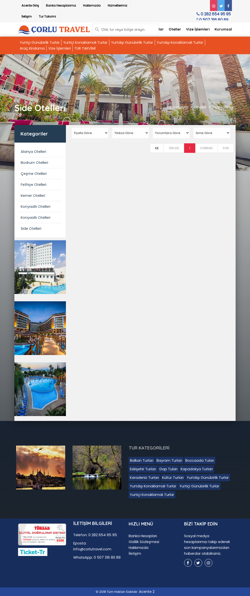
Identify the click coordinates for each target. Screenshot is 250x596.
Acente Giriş (30, 5)
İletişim (26, 16)
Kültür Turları (173, 477)
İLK (157, 148)
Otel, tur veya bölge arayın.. (123, 29)
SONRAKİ (206, 148)
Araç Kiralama (32, 48)
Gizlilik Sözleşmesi (144, 541)
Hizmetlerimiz (117, 5)
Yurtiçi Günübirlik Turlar (40, 42)
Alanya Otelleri (33, 151)
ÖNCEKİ (174, 148)
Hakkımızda (92, 5)
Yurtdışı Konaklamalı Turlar (180, 42)
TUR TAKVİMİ (85, 48)
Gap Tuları (168, 469)
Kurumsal (223, 29)
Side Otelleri (223, 107)
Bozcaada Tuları (199, 460)
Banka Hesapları (143, 535)
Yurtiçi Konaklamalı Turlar (85, 42)
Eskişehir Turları (143, 469)
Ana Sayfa (179, 107)
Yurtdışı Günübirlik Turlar (132, 42)
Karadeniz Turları (144, 477)
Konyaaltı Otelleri (35, 206)
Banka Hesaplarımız (61, 5)
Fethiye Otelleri (33, 184)
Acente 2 (147, 591)
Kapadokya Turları (197, 469)
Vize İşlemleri (198, 29)
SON (226, 148)
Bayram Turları (169, 460)
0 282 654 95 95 (213, 15)
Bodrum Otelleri (34, 162)
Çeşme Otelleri (34, 173)
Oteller (175, 29)
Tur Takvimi (47, 16)
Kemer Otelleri (33, 195)
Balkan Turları (141, 460)
